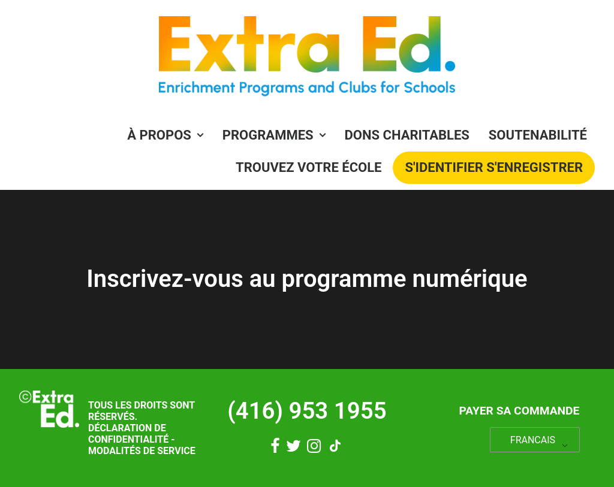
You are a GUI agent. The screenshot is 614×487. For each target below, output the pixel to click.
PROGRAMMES (274, 135)
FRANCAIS (532, 440)
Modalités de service (141, 450)
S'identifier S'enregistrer (494, 167)
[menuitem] (169, 135)
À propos (165, 135)
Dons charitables (407, 135)
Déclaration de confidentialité (128, 433)
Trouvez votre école (308, 167)
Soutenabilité (538, 135)
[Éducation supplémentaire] (307, 59)
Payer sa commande (519, 411)
